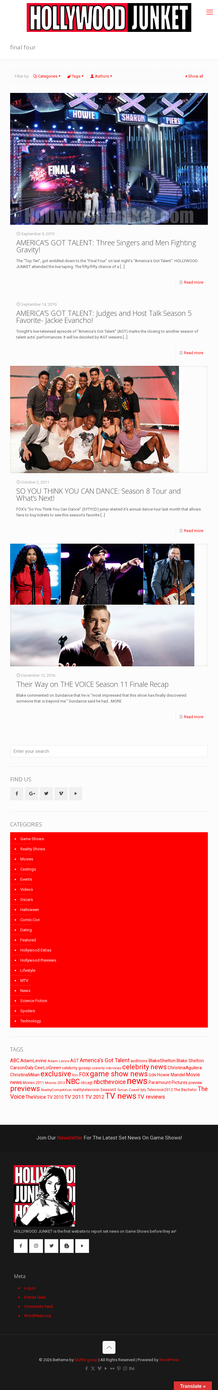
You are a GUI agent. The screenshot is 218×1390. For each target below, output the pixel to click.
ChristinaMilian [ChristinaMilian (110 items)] (25, 1075)
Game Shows (32, 839)
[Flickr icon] (112, 1368)
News (25, 990)
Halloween (29, 909)
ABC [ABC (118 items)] (14, 1060)
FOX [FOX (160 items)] (84, 1074)
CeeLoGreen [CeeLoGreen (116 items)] (47, 1067)
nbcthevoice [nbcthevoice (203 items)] (110, 1082)
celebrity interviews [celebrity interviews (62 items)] (106, 1068)
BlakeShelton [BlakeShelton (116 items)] (162, 1060)
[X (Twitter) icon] (93, 1368)
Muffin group (86, 1359)
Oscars (26, 899)
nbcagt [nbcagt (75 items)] (87, 1083)
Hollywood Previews (38, 960)
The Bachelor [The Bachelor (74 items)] (185, 1090)
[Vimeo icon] (99, 1368)
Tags (75, 76)
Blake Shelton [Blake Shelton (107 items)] (190, 1060)
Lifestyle (27, 970)
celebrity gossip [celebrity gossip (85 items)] (76, 1068)
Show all (193, 76)
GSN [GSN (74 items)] (152, 1075)
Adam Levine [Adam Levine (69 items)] (58, 1061)
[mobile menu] (209, 12)
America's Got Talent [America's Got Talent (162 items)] (105, 1060)
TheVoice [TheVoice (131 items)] (35, 1097)
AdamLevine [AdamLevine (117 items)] (33, 1060)
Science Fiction (33, 1000)
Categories (47, 76)
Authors (101, 76)
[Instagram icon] (125, 1368)
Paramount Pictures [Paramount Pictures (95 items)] (168, 1082)
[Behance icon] (131, 1368)
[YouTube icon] (105, 1368)
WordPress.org (37, 1315)
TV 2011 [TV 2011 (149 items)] (74, 1097)
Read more (193, 282)
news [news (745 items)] (137, 1081)
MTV (24, 980)
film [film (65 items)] (75, 1075)
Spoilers (27, 1011)
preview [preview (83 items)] (195, 1082)
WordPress (169, 1359)
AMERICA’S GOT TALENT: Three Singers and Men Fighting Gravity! (106, 246)
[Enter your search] (109, 751)
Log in (29, 1288)
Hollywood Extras (35, 950)
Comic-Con (30, 919)
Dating (26, 930)
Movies (26, 859)
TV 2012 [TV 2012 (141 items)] (94, 1097)
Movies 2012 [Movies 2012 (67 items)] (55, 1083)
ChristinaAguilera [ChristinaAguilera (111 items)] (185, 1067)
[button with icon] (16, 793)
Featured (28, 940)
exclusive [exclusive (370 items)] (56, 1074)
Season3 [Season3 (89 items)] (108, 1089)
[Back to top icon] (109, 1347)
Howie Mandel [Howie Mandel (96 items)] (171, 1074)
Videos (26, 889)
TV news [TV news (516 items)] (120, 1096)
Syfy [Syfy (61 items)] (143, 1090)
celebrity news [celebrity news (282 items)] (144, 1067)
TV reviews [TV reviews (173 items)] (151, 1096)
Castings (28, 869)
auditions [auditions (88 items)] (138, 1061)
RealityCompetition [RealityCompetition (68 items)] (56, 1090)
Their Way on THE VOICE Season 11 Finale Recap (92, 684)
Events (26, 879)
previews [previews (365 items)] (25, 1088)
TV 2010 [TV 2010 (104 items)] (55, 1097)
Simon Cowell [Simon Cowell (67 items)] (128, 1090)
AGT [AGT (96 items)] (74, 1060)
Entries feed (34, 1297)
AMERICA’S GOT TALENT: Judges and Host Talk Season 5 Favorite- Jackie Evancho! (104, 316)
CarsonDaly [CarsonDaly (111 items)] (21, 1067)
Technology (30, 1021)
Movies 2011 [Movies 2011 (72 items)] (33, 1083)
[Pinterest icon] (118, 1368)
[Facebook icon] (86, 1368)
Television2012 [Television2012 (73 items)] (160, 1090)
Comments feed (38, 1306)
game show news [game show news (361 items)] (119, 1074)
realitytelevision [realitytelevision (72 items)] (86, 1090)
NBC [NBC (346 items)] (73, 1081)
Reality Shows (32, 849)
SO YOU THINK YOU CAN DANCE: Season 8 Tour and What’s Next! (98, 494)
